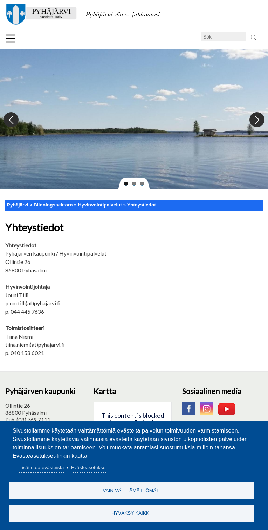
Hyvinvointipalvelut (100, 205)
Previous (11, 120)
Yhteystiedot (141, 205)
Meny (11, 39)
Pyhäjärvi (17, 205)
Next (256, 120)
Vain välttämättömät (131, 489)
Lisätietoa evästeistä (41, 466)
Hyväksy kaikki (131, 512)
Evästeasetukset (89, 466)
